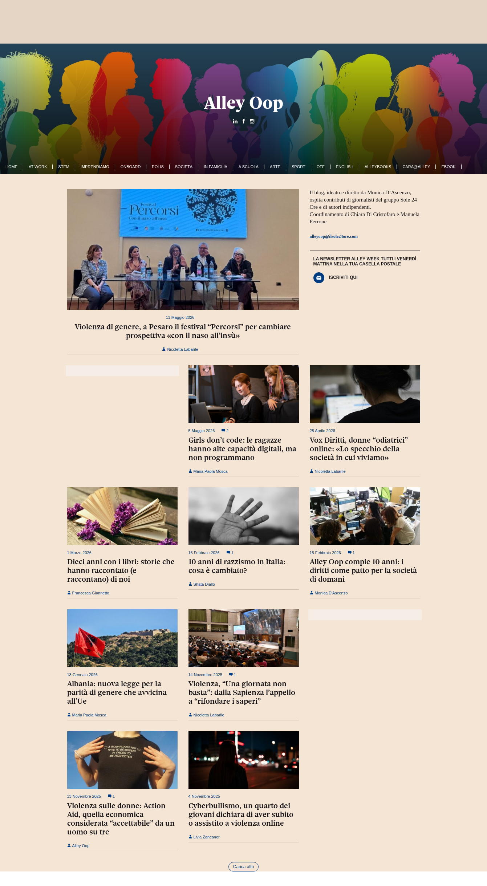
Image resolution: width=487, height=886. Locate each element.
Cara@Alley (416, 166)
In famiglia (215, 166)
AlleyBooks (378, 166)
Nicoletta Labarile (180, 349)
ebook (448, 166)
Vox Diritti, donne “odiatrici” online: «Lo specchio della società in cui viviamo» (359, 448)
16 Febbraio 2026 (204, 552)
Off (321, 166)
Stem (63, 166)
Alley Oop (243, 103)
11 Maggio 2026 (180, 317)
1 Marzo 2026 (79, 552)
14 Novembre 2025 (205, 674)
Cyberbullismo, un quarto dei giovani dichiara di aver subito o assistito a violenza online (240, 814)
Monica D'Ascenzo (329, 593)
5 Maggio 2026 (201, 430)
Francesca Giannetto (88, 593)
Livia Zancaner (204, 837)
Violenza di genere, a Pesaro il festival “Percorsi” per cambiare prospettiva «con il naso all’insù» (183, 331)
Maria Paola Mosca (208, 471)
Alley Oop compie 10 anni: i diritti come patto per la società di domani (363, 570)
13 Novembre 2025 (84, 796)
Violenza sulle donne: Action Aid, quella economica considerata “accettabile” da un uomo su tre (121, 819)
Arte (275, 166)
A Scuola (249, 166)
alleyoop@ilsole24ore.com (334, 236)
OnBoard (131, 166)
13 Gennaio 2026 (82, 674)
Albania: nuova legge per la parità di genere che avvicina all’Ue (117, 692)
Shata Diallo (201, 584)
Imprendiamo (95, 166)
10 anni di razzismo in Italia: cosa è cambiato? (236, 566)
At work (38, 166)
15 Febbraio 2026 (325, 552)
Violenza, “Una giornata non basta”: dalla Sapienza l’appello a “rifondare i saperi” (241, 692)
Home (11, 166)
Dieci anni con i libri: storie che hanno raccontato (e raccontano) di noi (121, 570)
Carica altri (243, 866)
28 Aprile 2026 (322, 430)
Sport (298, 166)
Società (183, 166)
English (344, 166)
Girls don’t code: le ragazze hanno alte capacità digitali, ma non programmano (242, 448)
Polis (157, 166)
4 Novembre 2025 (204, 796)
